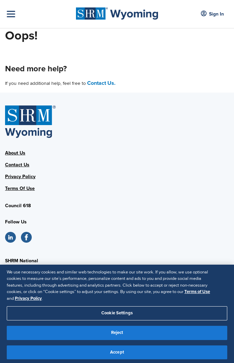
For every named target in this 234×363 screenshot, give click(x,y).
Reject (117, 334)
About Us (15, 153)
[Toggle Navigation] (39, 14)
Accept (117, 354)
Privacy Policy (20, 176)
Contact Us (17, 165)
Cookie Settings (117, 315)
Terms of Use (197, 294)
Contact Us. (101, 83)
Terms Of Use (20, 188)
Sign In (212, 14)
